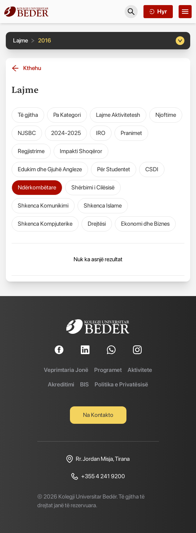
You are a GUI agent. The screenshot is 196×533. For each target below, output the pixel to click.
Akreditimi (61, 384)
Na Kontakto (98, 414)
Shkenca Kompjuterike (45, 223)
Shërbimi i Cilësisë (92, 187)
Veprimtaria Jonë (66, 369)
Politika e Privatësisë (121, 384)
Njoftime (165, 114)
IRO (100, 133)
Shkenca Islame (103, 205)
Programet (108, 369)
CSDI (151, 169)
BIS (84, 384)
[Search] (131, 11)
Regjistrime (31, 151)
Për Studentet (113, 169)
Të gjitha (28, 114)
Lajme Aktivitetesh (118, 114)
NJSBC (27, 133)
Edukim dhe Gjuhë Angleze (50, 169)
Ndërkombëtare (37, 187)
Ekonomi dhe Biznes (145, 223)
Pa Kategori (67, 114)
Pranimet (131, 133)
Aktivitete (140, 369)
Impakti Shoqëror (81, 151)
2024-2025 (66, 133)
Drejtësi (97, 223)
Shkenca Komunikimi (43, 205)
